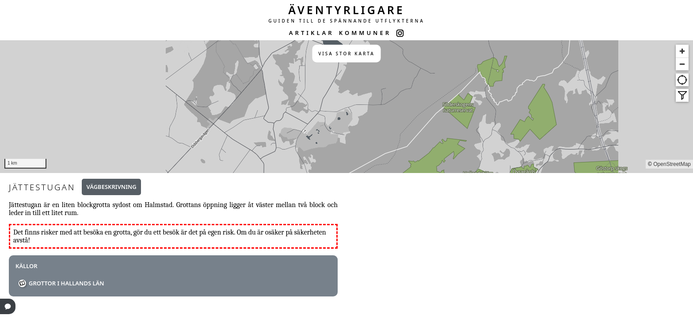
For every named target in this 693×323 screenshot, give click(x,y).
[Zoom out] (682, 64)
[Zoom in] (682, 51)
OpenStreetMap (672, 164)
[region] (346, 106)
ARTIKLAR (311, 33)
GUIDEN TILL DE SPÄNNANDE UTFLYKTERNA (346, 21)
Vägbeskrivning (111, 187)
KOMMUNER (365, 33)
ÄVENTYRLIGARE (346, 9)
